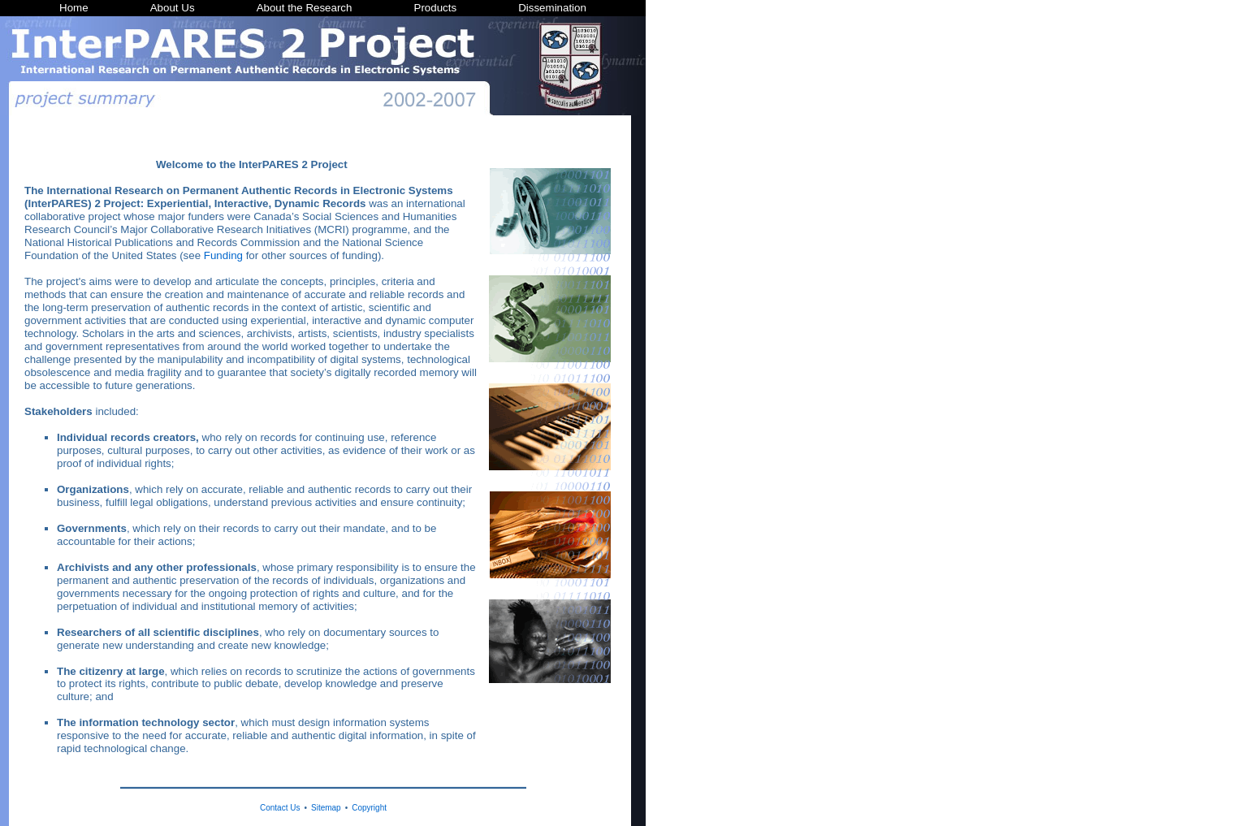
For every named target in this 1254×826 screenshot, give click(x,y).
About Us (172, 8)
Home (74, 8)
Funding (223, 255)
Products (435, 8)
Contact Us (280, 807)
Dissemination (552, 8)
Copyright (369, 807)
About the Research (304, 8)
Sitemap (326, 807)
